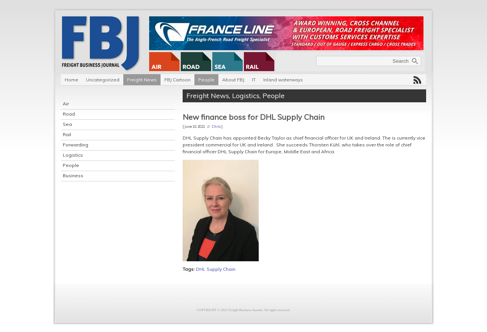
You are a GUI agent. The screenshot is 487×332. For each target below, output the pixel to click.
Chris (216, 126)
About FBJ (233, 80)
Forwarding (75, 145)
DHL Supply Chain (216, 269)
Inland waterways (283, 80)
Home (71, 80)
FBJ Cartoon (177, 80)
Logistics (73, 155)
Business (73, 175)
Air (66, 103)
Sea (67, 124)
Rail (67, 134)
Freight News (142, 80)
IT (254, 80)
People (206, 80)
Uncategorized (102, 80)
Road (69, 114)
